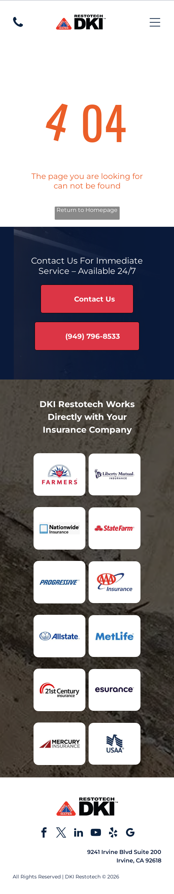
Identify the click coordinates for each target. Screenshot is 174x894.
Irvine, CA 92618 (138, 860)
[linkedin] (78, 833)
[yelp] (113, 833)
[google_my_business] (130, 833)
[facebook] (44, 833)
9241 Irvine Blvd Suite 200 (124, 852)
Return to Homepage (87, 210)
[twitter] (61, 833)
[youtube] (95, 833)
